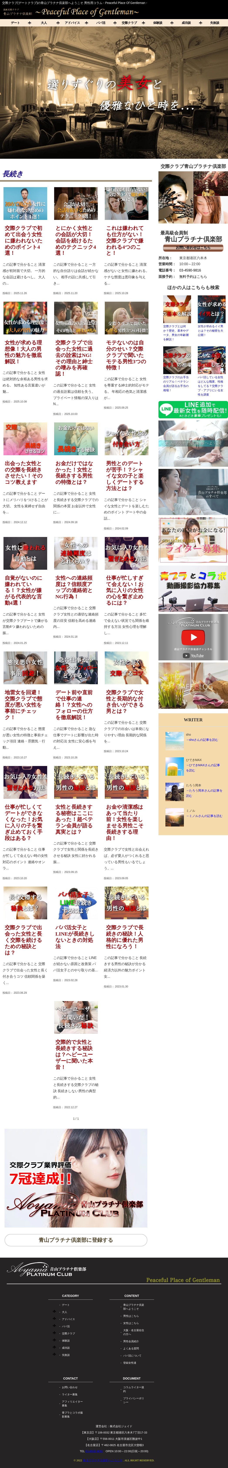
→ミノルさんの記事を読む (204, 816)
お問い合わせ (70, 1387)
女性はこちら (131, 1323)
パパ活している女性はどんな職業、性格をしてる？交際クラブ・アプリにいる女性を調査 (212, 371)
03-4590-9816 (190, 270)
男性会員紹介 (131, 1341)
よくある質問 (131, 1348)
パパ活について (132, 1355)
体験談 (157, 23)
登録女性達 (129, 1362)
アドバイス (72, 23)
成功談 (186, 23)
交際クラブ (129, 23)
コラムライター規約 (133, 1389)
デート (15, 23)
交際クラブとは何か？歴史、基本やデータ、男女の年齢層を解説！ (177, 318)
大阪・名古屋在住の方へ (133, 1332)
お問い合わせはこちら (193, 247)
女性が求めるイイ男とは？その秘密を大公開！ (212, 316)
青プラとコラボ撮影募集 (72, 1414)
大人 (44, 23)
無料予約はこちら (193, 276)
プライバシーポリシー (133, 1400)
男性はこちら (131, 1315)
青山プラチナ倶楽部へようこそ (133, 1306)
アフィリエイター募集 (72, 1403)
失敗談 (66, 1355)
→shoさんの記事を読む (202, 739)
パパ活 (100, 23)
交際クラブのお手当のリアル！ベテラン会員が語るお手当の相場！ (177, 369)
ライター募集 (70, 1394)
